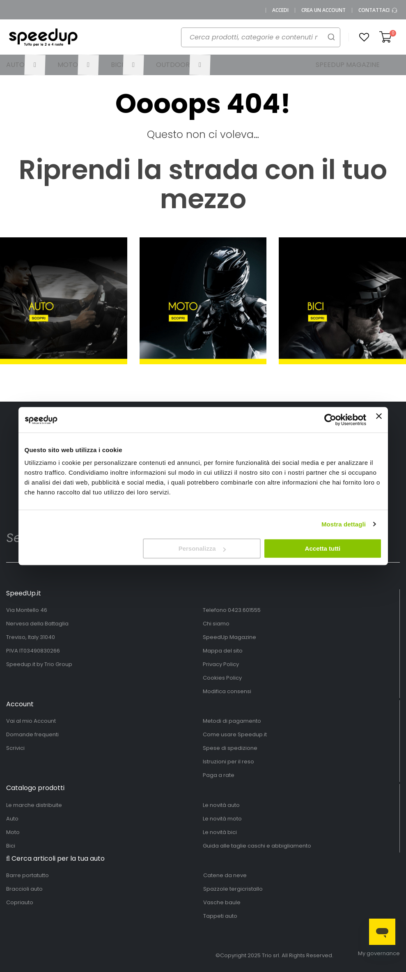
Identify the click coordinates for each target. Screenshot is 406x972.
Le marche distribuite (34, 805)
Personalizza (202, 548)
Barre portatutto (27, 875)
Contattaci (378, 10)
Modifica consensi (227, 691)
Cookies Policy (222, 678)
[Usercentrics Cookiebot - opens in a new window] (330, 420)
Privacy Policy (221, 664)
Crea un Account (323, 10)
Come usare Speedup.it (235, 734)
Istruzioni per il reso (228, 761)
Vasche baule (222, 902)
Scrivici (15, 748)
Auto (12, 819)
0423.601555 (244, 610)
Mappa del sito (223, 651)
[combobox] (256, 39)
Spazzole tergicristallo (233, 889)
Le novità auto (221, 805)
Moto (13, 832)
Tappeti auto (220, 916)
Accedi (280, 10)
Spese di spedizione (230, 748)
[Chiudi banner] (379, 419)
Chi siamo (216, 623)
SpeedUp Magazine (229, 637)
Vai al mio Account (31, 721)
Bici (10, 846)
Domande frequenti (32, 734)
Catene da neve (225, 875)
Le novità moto (222, 819)
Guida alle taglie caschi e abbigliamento (257, 846)
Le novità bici (220, 832)
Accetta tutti (323, 548)
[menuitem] (25, 65)
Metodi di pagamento (232, 721)
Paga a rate (218, 775)
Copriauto (19, 902)
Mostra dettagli (343, 524)
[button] (364, 37)
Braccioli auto (24, 889)
